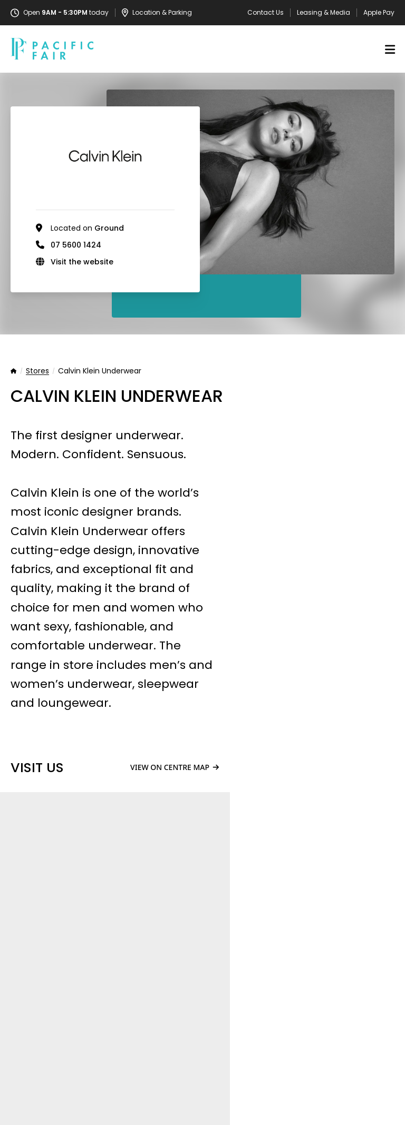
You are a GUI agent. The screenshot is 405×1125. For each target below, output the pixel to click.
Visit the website (82, 261)
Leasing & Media (323, 12)
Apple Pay (378, 12)
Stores (37, 371)
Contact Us (265, 12)
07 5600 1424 (76, 245)
